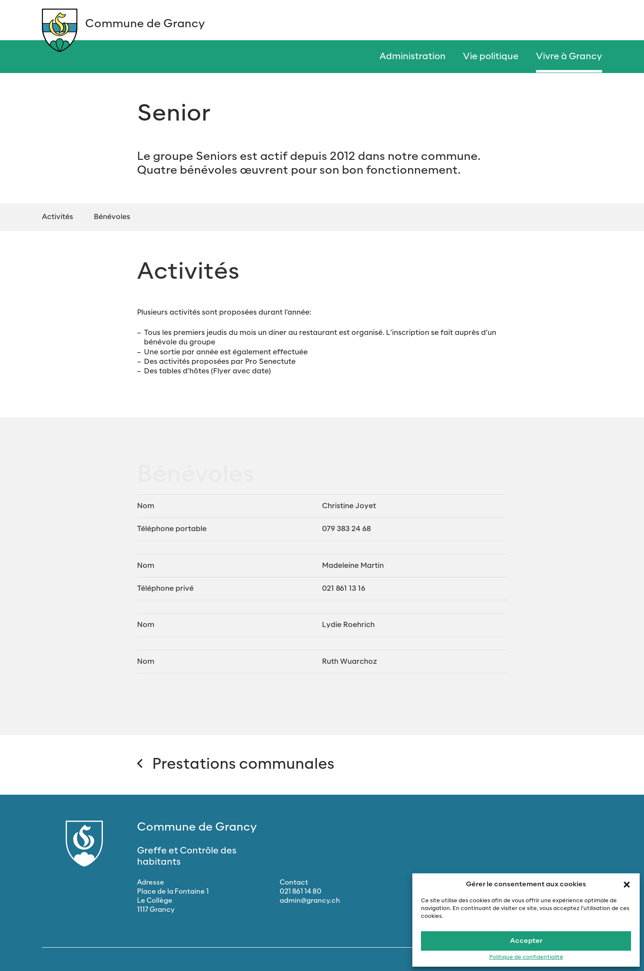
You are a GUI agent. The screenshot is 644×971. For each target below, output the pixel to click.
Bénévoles (112, 216)
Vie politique (491, 56)
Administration (412, 56)
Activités (57, 216)
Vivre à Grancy (569, 56)
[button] (626, 884)
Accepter (526, 941)
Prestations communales (236, 765)
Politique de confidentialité (526, 957)
